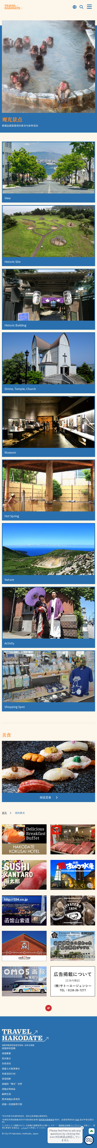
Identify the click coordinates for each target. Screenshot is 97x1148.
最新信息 (6, 1094)
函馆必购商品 (8, 1088)
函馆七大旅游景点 (11, 1068)
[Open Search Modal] (81, 7)
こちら (24, 1128)
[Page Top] (91, 1131)
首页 (4, 812)
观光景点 (6, 1058)
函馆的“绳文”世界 (12, 1083)
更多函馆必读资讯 (11, 1099)
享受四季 (6, 1078)
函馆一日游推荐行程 (12, 1104)
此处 (77, 1119)
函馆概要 (6, 1053)
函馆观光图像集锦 (46, 1119)
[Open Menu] (89, 7)
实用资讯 (6, 1063)
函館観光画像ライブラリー (70, 1125)
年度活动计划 (8, 1073)
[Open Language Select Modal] (74, 7)
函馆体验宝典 (8, 1048)
